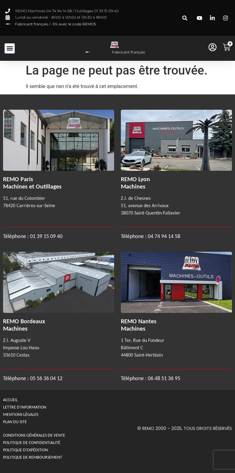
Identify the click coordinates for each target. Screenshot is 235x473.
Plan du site (15, 421)
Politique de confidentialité (31, 442)
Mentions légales (20, 414)
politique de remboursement (32, 457)
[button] (185, 18)
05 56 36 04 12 (46, 378)
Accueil (10, 399)
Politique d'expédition (25, 450)
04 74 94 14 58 (164, 236)
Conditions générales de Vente (34, 435)
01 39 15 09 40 (45, 236)
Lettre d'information (24, 407)
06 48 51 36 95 (164, 378)
